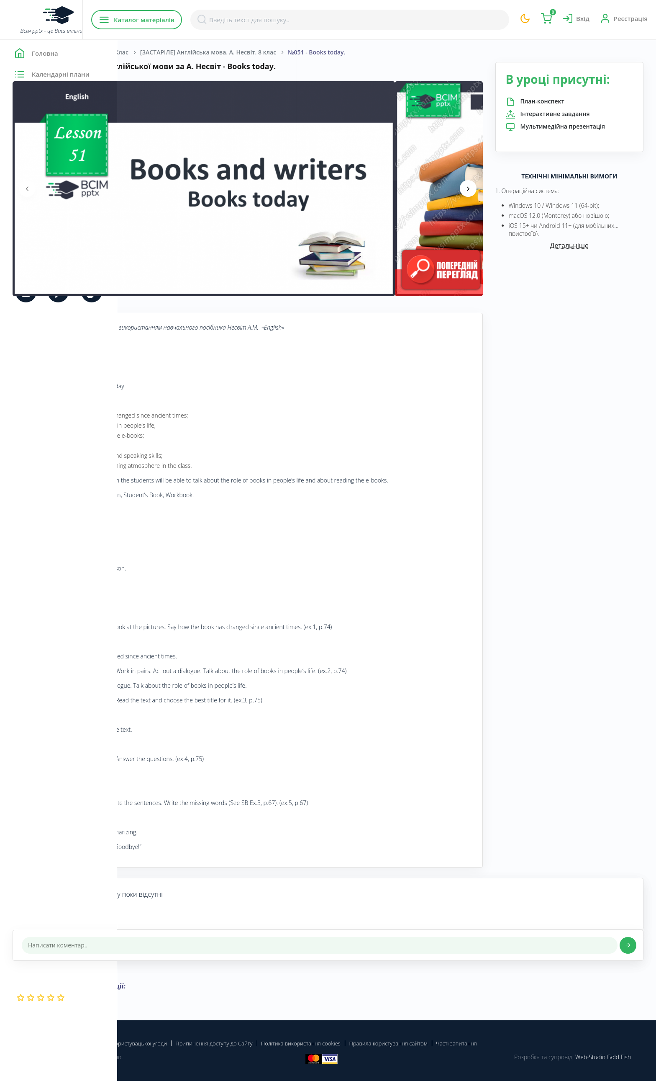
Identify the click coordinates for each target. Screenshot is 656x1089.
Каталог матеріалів (171, 19)
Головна (142, 52)
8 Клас (236, 52)
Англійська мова (190, 52)
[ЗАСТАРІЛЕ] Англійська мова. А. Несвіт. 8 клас (325, 52)
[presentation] (144, 188)
